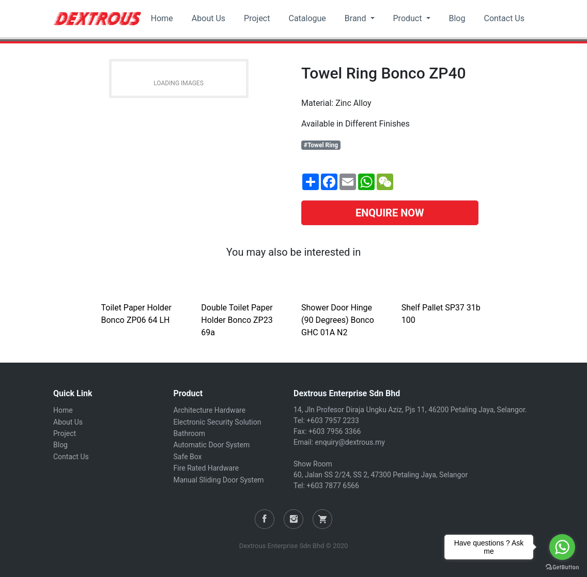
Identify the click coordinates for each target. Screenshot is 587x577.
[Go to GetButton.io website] (562, 567)
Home (162, 18)
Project (257, 18)
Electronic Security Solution (217, 422)
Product (408, 18)
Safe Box (188, 457)
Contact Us (504, 18)
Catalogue (307, 18)
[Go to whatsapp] (562, 547)
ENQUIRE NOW (390, 213)
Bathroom (189, 433)
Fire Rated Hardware (206, 468)
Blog (457, 18)
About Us (208, 18)
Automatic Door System (212, 445)
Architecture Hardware (210, 410)
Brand (356, 18)
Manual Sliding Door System (219, 480)
